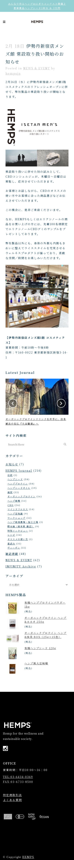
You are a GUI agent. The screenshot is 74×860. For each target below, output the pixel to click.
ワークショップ (16, 517)
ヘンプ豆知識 (15, 513)
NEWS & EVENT (36, 68)
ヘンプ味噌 (13, 500)
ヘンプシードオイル (18, 487)
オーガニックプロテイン (21, 496)
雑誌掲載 (12, 554)
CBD (10, 505)
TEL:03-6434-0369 (18, 777)
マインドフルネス (17, 509)
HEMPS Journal (19, 470)
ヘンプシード (15, 479)
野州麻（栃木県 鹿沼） (20, 526)
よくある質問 (12, 800)
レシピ (11, 534)
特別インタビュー (17, 530)
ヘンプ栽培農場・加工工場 (22, 522)
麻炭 (10, 492)
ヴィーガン (13, 547)
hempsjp (13, 73)
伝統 (10, 475)
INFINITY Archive (21, 566)
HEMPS (28, 857)
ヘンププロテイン (17, 483)
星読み (11, 543)
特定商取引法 (12, 795)
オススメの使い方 (17, 539)
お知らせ (12, 464)
